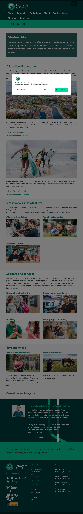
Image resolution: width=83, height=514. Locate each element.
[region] (41, 84)
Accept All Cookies (61, 89)
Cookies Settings (20, 89)
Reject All (46, 89)
